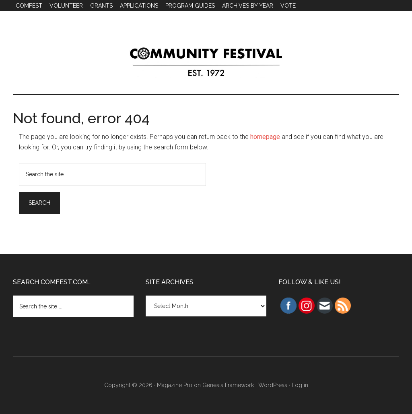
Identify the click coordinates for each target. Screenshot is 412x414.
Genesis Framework (228, 385)
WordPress (272, 385)
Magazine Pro (174, 385)
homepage (265, 137)
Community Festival (206, 60)
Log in (300, 385)
